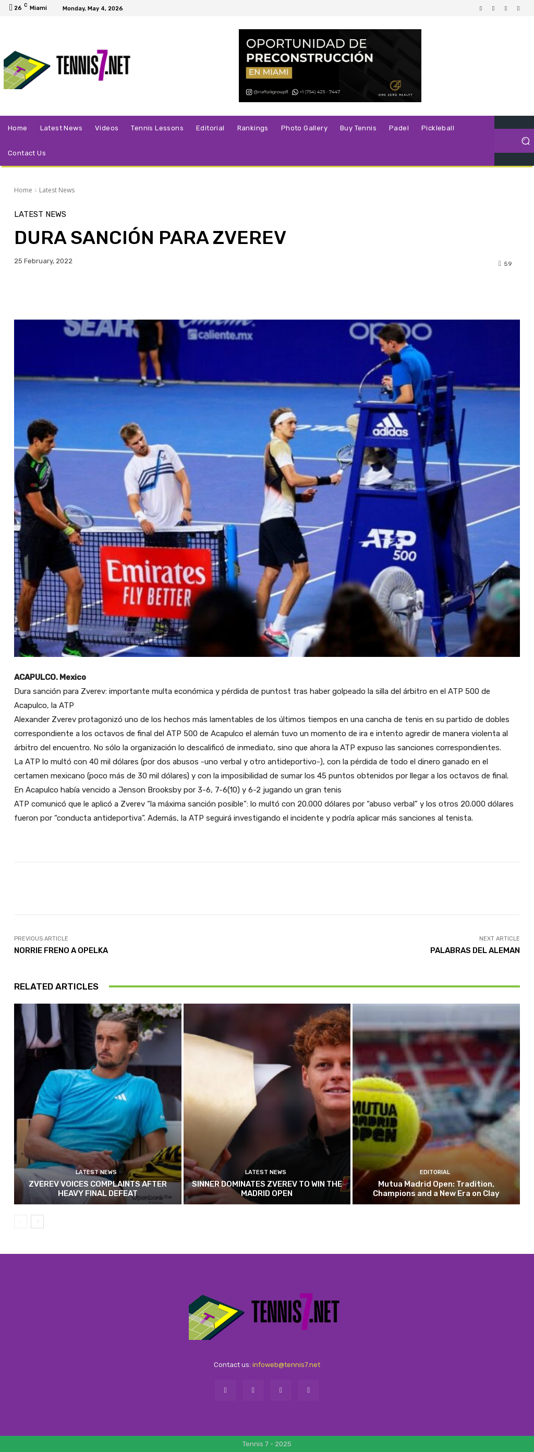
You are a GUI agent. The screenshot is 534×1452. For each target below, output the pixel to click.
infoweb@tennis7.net (286, 1365)
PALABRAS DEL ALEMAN (475, 950)
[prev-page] (20, 1221)
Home (23, 190)
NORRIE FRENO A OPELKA (61, 950)
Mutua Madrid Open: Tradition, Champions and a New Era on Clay (436, 1188)
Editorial (435, 1172)
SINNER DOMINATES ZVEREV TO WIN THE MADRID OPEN (267, 1188)
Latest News (57, 190)
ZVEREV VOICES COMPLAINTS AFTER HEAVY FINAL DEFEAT (98, 1188)
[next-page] (37, 1221)
